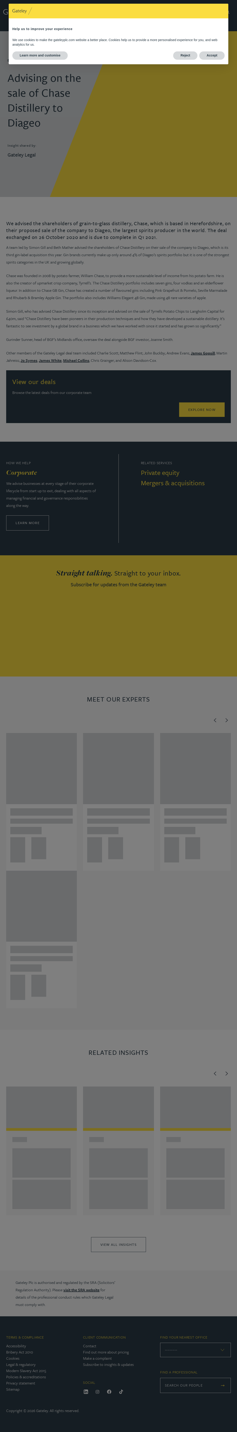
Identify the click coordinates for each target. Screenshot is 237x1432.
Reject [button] (185, 55)
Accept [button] (212, 55)
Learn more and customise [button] (40, 55)
